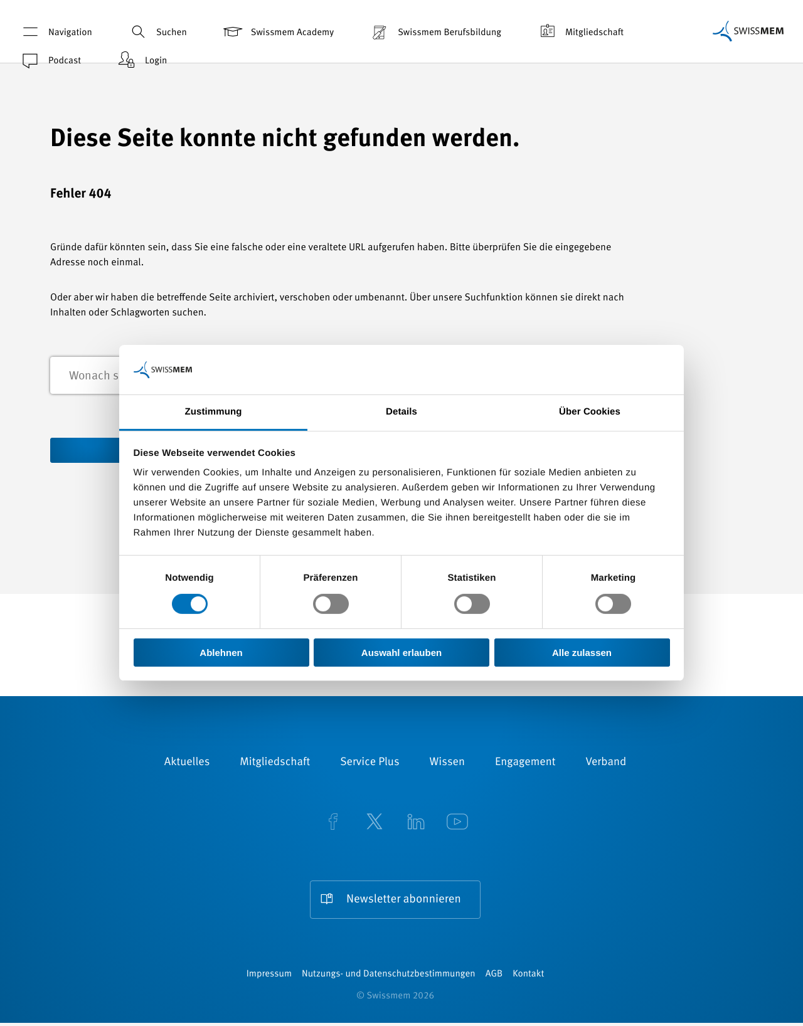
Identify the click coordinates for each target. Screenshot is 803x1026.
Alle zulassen (582, 652)
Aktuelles (187, 764)
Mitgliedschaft (580, 31)
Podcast (50, 59)
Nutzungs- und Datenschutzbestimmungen (389, 977)
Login (141, 59)
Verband (605, 764)
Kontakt (528, 977)
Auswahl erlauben (401, 652)
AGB (494, 977)
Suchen (157, 31)
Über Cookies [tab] (589, 411)
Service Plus (369, 764)
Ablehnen (220, 652)
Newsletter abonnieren (403, 901)
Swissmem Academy (277, 31)
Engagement (525, 764)
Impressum (269, 977)
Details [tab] (401, 411)
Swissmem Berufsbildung (434, 31)
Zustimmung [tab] (213, 411)
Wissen (447, 764)
